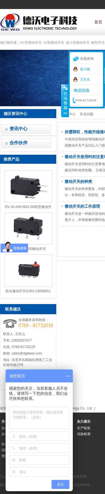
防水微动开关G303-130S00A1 (28, 291)
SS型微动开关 (54, 43)
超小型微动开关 (78, 43)
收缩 (65, 100)
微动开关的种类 (78, 181)
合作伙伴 (18, 142)
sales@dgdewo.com (27, 353)
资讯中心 (18, 128)
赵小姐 (85, 69)
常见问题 (86, 114)
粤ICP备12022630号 (74, 485)
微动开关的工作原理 (82, 206)
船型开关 (98, 43)
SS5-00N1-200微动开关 (28, 249)
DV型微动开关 (31, 43)
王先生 (85, 79)
